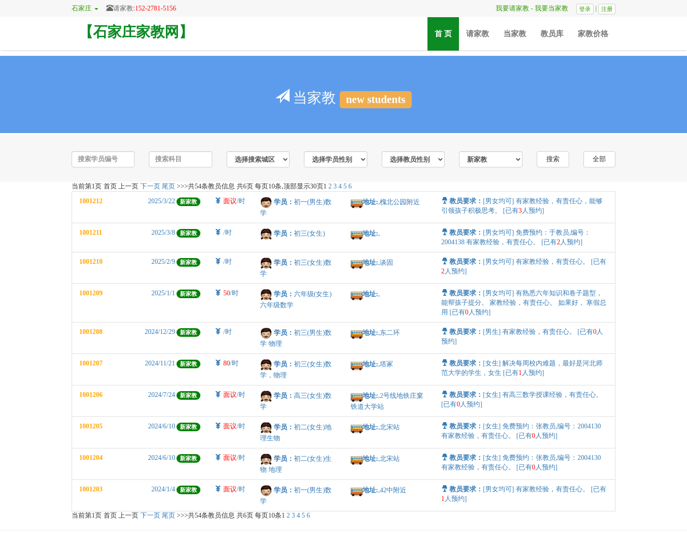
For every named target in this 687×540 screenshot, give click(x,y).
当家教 (514, 34)
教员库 (552, 34)
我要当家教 (555, 8)
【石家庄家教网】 (136, 32)
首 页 (447, 33)
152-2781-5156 (155, 8)
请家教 (477, 34)
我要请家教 (509, 8)
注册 (607, 9)
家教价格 (593, 34)
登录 (585, 9)
